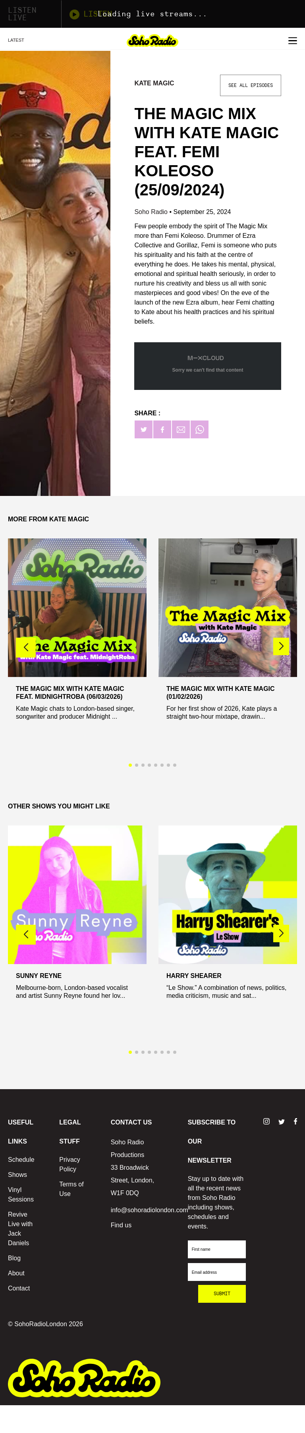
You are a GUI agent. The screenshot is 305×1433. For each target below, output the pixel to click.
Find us (121, 1225)
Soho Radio (151, 211)
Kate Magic (154, 83)
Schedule (21, 1159)
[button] (281, 646)
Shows (17, 1174)
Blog (14, 1258)
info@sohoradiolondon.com (149, 1210)
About (16, 1273)
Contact (19, 1288)
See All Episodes (250, 85)
